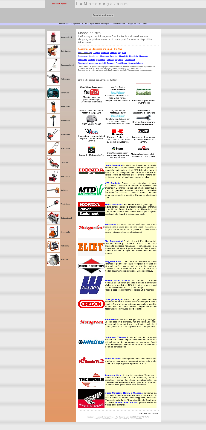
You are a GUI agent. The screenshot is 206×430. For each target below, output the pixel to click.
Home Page (64, 24)
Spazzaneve (65, 176)
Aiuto (144, 24)
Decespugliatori (67, 65)
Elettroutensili (66, 218)
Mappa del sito (134, 24)
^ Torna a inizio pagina (148, 413)
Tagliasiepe (65, 204)
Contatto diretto (118, 24)
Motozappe (65, 134)
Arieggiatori (65, 148)
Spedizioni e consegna (99, 24)
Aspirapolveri (66, 37)
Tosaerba (64, 162)
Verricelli (64, 260)
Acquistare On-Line (79, 24)
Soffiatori (64, 190)
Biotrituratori (66, 51)
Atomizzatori (66, 232)
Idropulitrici (65, 107)
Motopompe (65, 246)
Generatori (65, 93)
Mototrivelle (65, 121)
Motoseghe (65, 79)
